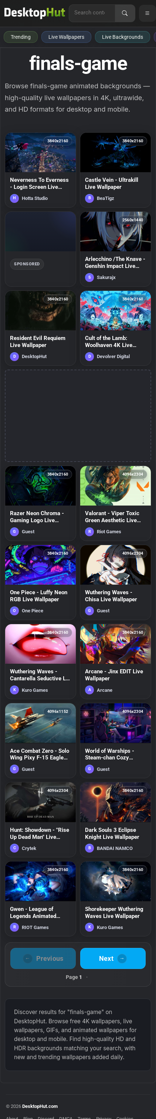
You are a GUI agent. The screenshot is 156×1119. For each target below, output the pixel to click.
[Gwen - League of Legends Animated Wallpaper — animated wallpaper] (40, 898)
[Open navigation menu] (147, 13)
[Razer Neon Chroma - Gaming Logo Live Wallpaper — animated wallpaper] (40, 503)
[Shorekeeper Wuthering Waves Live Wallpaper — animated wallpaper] (115, 898)
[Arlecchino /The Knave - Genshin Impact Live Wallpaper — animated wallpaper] (115, 249)
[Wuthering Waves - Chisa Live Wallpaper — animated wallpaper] (115, 582)
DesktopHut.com (40, 1106)
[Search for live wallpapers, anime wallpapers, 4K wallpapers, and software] (92, 12)
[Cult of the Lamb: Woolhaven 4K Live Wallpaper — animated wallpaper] (115, 328)
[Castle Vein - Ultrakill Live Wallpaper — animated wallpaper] (115, 170)
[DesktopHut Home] (34, 13)
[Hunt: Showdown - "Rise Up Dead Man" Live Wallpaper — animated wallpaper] (40, 819)
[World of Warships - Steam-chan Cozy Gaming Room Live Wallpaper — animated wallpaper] (115, 740)
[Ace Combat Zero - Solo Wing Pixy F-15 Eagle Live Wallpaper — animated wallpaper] (40, 740)
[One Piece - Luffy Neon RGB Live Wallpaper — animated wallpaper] (40, 582)
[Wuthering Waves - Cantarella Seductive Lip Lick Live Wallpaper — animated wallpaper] (40, 661)
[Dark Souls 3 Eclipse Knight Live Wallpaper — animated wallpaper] (115, 819)
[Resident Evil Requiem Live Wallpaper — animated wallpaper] (40, 328)
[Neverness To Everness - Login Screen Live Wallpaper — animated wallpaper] (40, 170)
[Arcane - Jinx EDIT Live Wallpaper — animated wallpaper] (115, 661)
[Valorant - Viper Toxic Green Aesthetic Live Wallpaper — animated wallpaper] (115, 503)
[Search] (125, 13)
